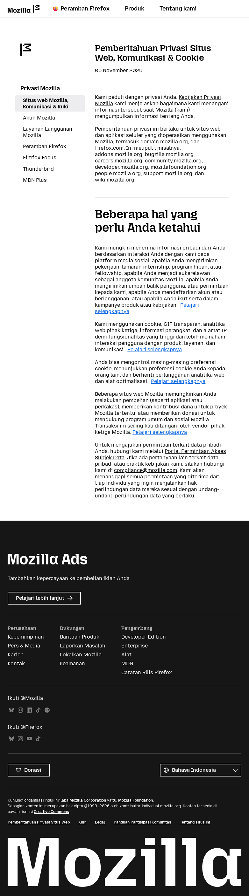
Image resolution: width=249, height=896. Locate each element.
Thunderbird (38, 169)
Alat (126, 655)
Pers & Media (24, 646)
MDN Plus (35, 180)
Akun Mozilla (39, 118)
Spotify (47, 710)
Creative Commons (51, 812)
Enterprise (134, 646)
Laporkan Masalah (82, 646)
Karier (15, 655)
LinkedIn (29, 710)
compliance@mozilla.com (145, 470)
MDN (127, 663)
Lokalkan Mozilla (81, 655)
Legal (100, 822)
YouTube (29, 739)
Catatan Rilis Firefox (146, 672)
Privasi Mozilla (40, 88)
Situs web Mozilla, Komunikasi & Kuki (45, 103)
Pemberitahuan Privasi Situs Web (39, 822)
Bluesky (11, 710)
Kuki (82, 822)
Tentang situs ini (195, 822)
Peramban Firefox (81, 8)
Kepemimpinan (26, 637)
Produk (134, 8)
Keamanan (72, 663)
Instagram (20, 710)
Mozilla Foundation (135, 800)
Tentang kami (178, 8)
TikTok (38, 710)
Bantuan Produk (79, 637)
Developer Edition (143, 637)
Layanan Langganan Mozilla (47, 132)
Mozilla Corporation (87, 800)
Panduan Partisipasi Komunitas (142, 822)
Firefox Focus (39, 157)
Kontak (16, 663)
